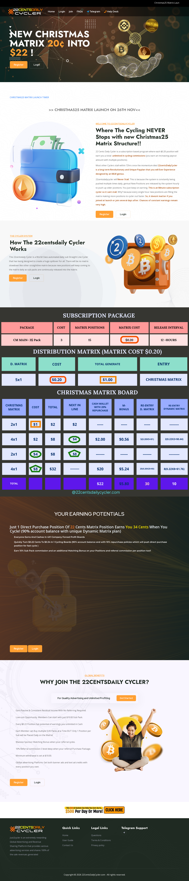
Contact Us (67, 845)
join (71, 11)
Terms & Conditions (101, 840)
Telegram (93, 11)
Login (62, 11)
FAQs (80, 11)
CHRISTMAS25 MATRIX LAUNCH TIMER (29, 97)
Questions (96, 835)
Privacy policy (97, 845)
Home (51, 11)
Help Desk (111, 11)
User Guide (67, 840)
